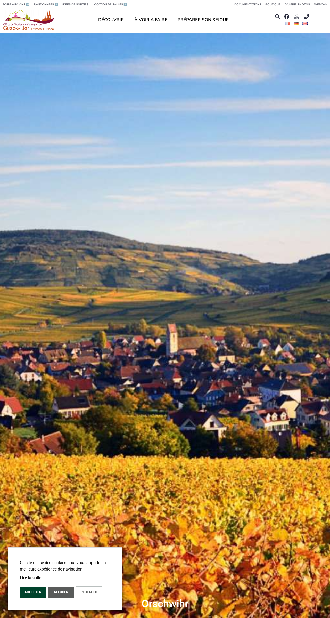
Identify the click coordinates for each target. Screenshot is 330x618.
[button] (277, 16)
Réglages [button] (89, 592)
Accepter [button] (32, 592)
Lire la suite (31, 577)
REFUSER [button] (61, 592)
